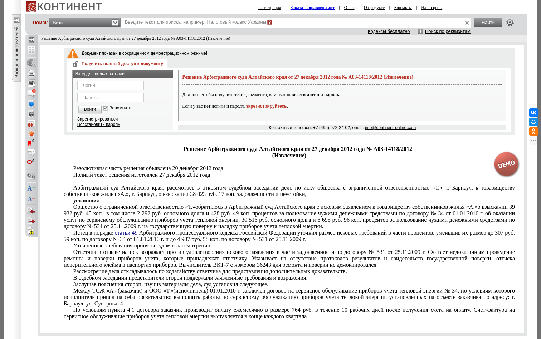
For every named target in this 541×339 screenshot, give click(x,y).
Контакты (403, 7)
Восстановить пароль (98, 124)
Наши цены (431, 7)
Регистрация (269, 7)
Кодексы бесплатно (389, 31)
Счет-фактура (289, 313)
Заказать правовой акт (313, 7)
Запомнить (120, 108)
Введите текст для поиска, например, (195, 22)
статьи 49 (126, 233)
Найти (488, 22)
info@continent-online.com (390, 127)
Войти (90, 109)
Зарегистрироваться (97, 119)
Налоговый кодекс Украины (237, 22)
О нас (349, 7)
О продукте (374, 7)
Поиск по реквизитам (448, 31)
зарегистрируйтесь (266, 106)
